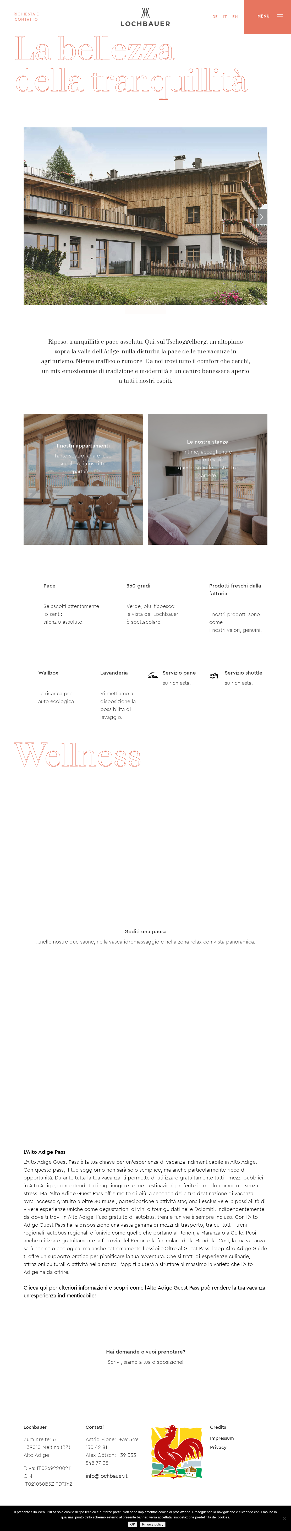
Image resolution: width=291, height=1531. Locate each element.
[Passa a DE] (212, 17)
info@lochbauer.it (106, 1476)
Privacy (218, 1447)
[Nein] (284, 1518)
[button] (280, 16)
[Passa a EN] (232, 17)
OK (132, 1524)
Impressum (222, 1438)
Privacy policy (152, 1524)
